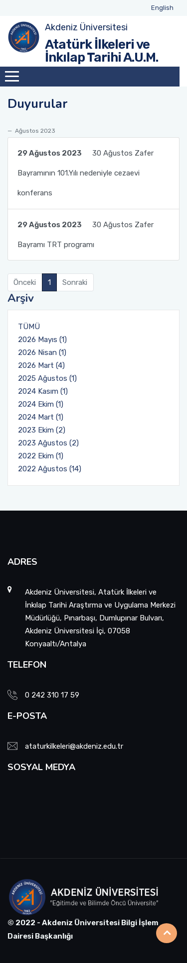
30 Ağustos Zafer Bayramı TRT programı (85, 232)
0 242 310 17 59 (52, 695)
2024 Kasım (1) (43, 391)
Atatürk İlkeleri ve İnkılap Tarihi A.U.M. (101, 51)
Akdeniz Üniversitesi (86, 27)
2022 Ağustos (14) (49, 468)
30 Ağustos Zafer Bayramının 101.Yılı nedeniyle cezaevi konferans (85, 170)
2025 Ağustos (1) (47, 378)
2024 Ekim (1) (40, 404)
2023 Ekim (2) (41, 430)
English (162, 7)
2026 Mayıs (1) (42, 339)
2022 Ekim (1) (40, 455)
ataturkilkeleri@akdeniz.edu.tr (74, 746)
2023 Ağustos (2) (48, 442)
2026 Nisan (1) (42, 352)
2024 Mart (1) (40, 417)
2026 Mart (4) (41, 365)
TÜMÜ (29, 326)
